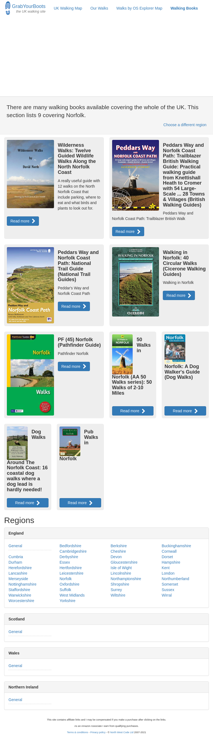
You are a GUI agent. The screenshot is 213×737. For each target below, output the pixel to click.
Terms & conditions (77, 732)
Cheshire (118, 551)
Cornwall (169, 551)
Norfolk (65, 579)
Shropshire (120, 584)
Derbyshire (68, 557)
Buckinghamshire (176, 546)
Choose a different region (184, 125)
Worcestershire (21, 600)
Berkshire (119, 546)
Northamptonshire (126, 579)
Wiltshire (118, 595)
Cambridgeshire (73, 551)
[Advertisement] (106, 56)
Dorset (167, 557)
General (15, 546)
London (168, 573)
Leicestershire (71, 573)
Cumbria (15, 557)
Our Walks (99, 8)
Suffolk (65, 590)
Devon (116, 557)
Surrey (116, 590)
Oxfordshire (69, 584)
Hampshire (171, 562)
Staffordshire (19, 590)
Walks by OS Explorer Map (140, 8)
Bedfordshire (70, 546)
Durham (15, 562)
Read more (22, 221)
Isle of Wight (121, 568)
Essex (64, 562)
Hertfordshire (70, 568)
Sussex (168, 590)
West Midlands (72, 595)
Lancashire (17, 573)
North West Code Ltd (122, 732)
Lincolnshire (121, 573)
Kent (166, 568)
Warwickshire (19, 595)
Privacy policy (98, 732)
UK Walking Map (68, 8)
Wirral (167, 595)
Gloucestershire (124, 562)
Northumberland (175, 579)
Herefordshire (20, 568)
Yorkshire (67, 600)
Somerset (170, 584)
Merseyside (18, 579)
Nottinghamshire (22, 584)
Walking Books (184, 8)
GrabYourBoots (25, 7)
